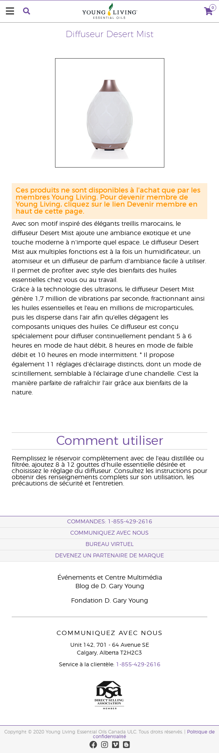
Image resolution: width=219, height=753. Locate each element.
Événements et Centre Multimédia (109, 578)
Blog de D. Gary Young (109, 586)
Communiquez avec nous (109, 533)
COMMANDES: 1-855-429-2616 (109, 522)
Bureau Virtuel (109, 544)
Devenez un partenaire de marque (109, 556)
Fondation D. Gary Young (109, 601)
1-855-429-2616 (138, 664)
